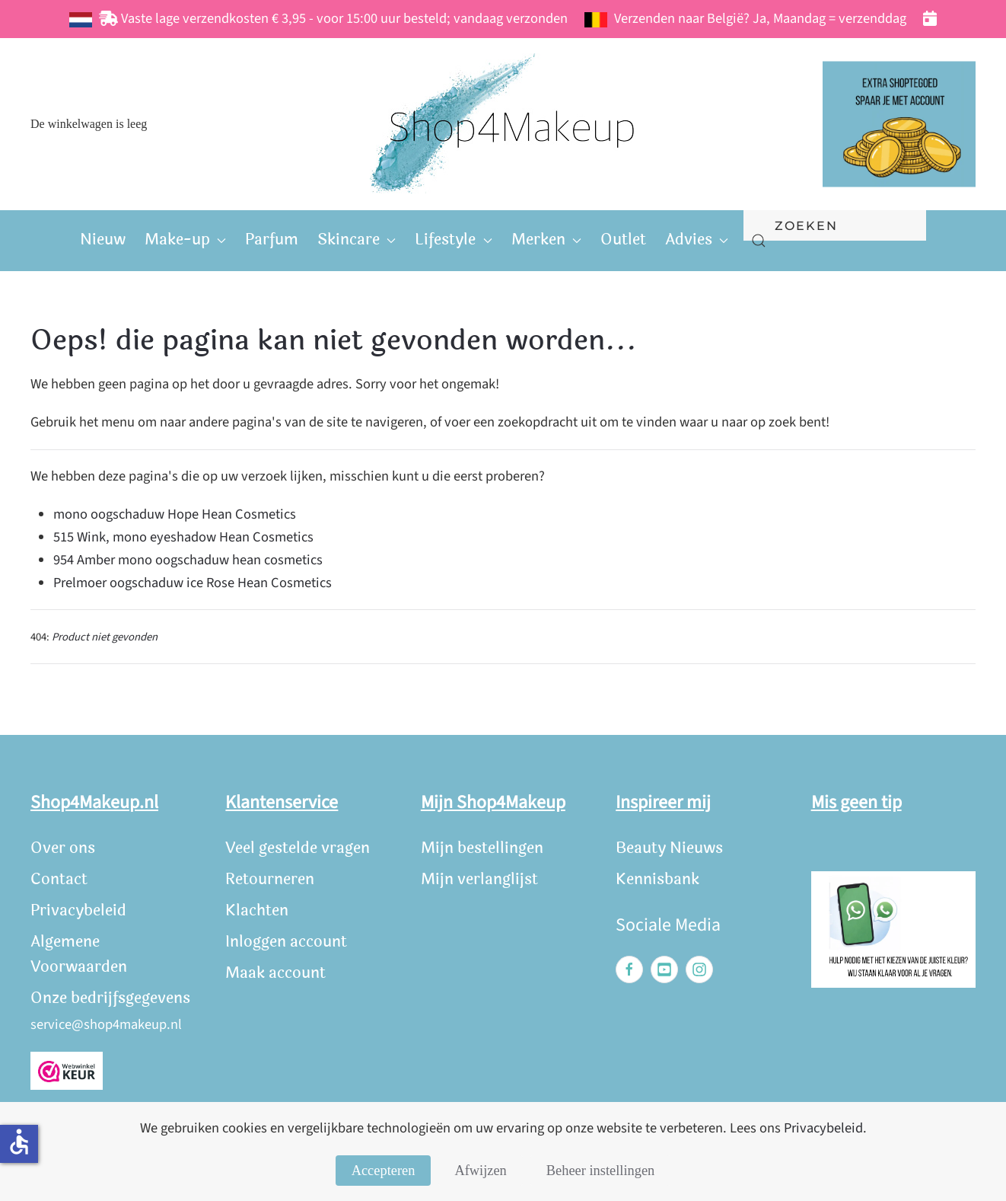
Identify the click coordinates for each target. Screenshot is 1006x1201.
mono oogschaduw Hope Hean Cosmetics (174, 514)
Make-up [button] (185, 239)
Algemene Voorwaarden (78, 954)
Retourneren (269, 879)
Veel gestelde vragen (297, 848)
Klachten (256, 910)
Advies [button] (696, 239)
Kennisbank (657, 879)
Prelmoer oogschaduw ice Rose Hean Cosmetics (192, 583)
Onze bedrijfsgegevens (110, 998)
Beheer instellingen (600, 1170)
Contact (59, 879)
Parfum (271, 239)
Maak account (275, 973)
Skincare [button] (356, 239)
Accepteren (383, 1170)
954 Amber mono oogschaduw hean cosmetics (188, 560)
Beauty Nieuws (669, 848)
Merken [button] (546, 239)
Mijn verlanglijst (479, 879)
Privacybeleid (78, 910)
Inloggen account (286, 941)
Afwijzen (480, 1170)
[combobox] (834, 225)
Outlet (623, 239)
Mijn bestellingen (482, 848)
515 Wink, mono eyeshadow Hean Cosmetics (183, 537)
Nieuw (103, 239)
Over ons (62, 848)
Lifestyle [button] (453, 239)
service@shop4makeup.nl (106, 1024)
